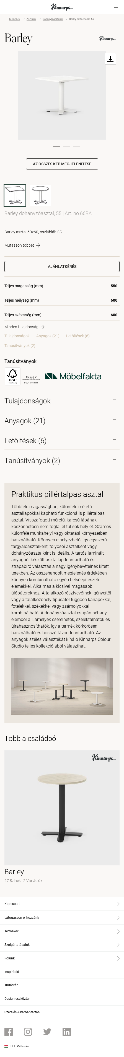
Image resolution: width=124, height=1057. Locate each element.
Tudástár (11, 985)
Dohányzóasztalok (53, 19)
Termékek (14, 19)
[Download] (110, 59)
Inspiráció (11, 972)
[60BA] (40, 195)
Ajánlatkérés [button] (62, 266)
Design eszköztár (17, 999)
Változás (23, 1046)
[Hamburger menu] (115, 6)
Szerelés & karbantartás (22, 1012)
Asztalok (31, 19)
